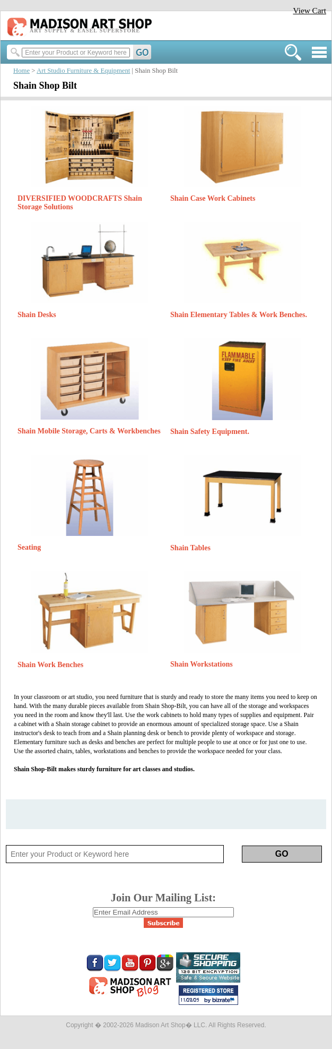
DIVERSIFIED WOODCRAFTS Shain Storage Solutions (80, 202)
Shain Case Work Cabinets (212, 198)
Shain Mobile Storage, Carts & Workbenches (89, 431)
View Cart (309, 10)
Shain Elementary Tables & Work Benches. (238, 315)
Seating (29, 547)
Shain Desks (37, 315)
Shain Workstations (201, 664)
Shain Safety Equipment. (209, 432)
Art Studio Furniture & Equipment (83, 70)
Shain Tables (190, 548)
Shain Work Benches (50, 665)
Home (21, 70)
